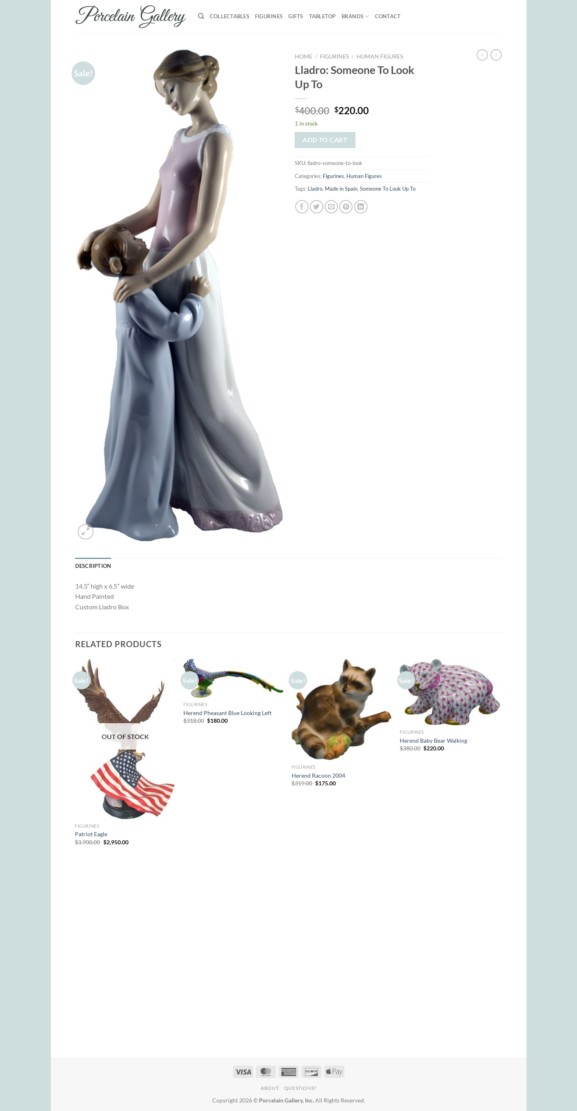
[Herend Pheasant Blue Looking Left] (233, 678)
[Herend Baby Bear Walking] (450, 692)
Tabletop (322, 16)
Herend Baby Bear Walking (433, 740)
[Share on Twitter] (316, 206)
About (270, 1088)
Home (303, 56)
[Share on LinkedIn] (361, 206)
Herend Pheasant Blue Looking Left (227, 712)
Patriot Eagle (91, 834)
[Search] (201, 16)
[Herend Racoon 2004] (342, 709)
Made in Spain (341, 188)
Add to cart (325, 139)
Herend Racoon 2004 (318, 775)
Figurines (269, 16)
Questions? (300, 1088)
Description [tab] (93, 566)
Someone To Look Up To (388, 188)
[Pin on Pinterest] (346, 206)
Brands (355, 16)
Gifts (295, 16)
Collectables (229, 16)
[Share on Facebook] (302, 206)
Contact (388, 16)
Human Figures (380, 56)
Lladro (315, 188)
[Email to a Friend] (331, 206)
